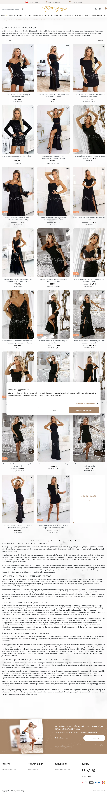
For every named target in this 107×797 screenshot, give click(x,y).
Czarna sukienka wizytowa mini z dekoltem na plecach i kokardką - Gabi (53, 526)
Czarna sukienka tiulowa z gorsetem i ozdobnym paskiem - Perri (53, 219)
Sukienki (26, 16)
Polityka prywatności (9, 761)
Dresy (87, 16)
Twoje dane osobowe (63, 761)
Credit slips (59, 768)
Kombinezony (67, 16)
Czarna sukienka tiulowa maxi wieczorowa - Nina (89, 219)
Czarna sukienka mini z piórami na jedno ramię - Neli (17, 465)
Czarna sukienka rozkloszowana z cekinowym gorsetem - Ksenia (53, 157)
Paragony (58, 781)
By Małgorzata (36, 15)
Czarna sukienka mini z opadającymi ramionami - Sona (53, 280)
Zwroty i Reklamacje (35, 765)
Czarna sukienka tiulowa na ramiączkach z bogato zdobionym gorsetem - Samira (17, 342)
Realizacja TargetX (99, 791)
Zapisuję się (94, 730)
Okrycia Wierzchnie (98, 16)
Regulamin (5, 765)
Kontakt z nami (33, 771)
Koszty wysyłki (33, 761)
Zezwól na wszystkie (84, 410)
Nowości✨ (4, 15)
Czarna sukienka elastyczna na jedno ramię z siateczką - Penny (53, 95)
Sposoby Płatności (35, 768)
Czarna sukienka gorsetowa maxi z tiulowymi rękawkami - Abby (17, 219)
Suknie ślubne (46, 16)
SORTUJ (101, 41)
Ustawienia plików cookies (85, 403)
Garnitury (78, 16)
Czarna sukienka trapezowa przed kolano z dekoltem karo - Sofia (89, 95)
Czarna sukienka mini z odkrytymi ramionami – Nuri (18, 95)
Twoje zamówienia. (62, 765)
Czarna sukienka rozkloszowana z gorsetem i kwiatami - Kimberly (89, 342)
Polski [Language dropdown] (84, 9)
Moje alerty (59, 778)
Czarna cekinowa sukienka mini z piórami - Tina (17, 157)
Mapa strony (6, 768)
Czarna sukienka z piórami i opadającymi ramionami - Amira (89, 280)
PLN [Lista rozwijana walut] (89, 9)
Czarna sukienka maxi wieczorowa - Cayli (53, 464)
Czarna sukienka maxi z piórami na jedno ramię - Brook (53, 342)
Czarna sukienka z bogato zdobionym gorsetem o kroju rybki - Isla (18, 526)
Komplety (57, 16)
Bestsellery (12, 15)
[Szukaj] (13, 9)
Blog (3, 771)
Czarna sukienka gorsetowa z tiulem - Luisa (89, 156)
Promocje (19, 15)
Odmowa (53, 410)
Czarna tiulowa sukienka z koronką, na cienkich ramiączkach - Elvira (18, 280)
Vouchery (58, 774)
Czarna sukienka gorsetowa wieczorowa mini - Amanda (89, 465)
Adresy (57, 771)
